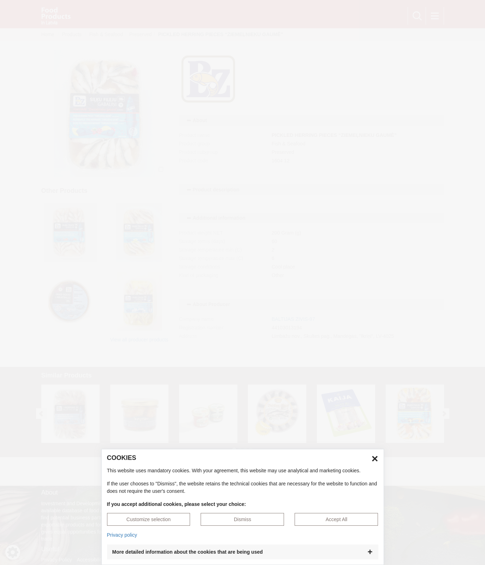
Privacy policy (122, 535)
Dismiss (242, 519)
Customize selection (148, 519)
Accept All (336, 519)
